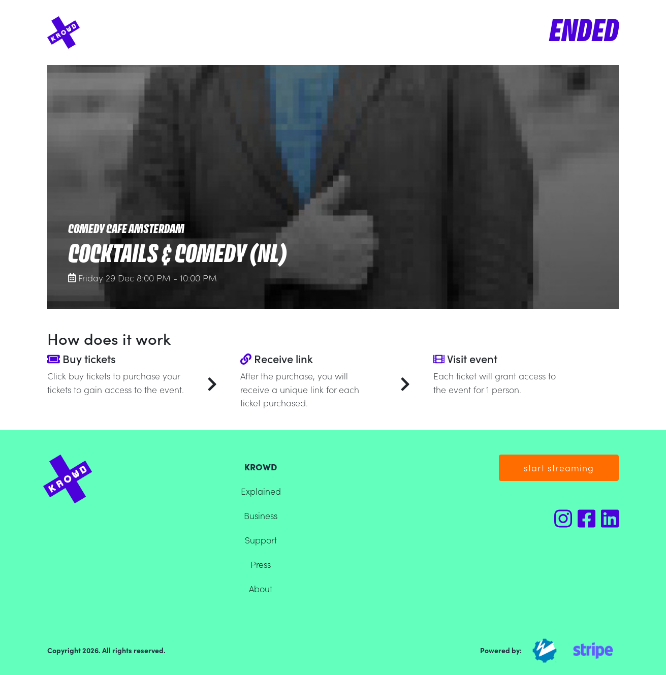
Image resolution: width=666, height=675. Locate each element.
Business (260, 515)
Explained (261, 491)
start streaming (559, 467)
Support (261, 539)
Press (260, 564)
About (260, 588)
